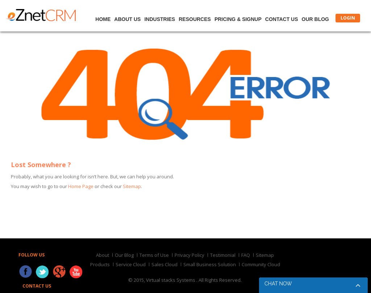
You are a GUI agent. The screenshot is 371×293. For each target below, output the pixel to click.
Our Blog (315, 19)
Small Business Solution (209, 264)
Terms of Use (154, 255)
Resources (195, 19)
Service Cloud (131, 264)
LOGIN (348, 18)
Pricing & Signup (238, 19)
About (102, 255)
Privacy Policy (189, 255)
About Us (127, 19)
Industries (159, 19)
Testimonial (222, 255)
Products (100, 264)
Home (103, 19)
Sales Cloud (164, 264)
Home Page (80, 186)
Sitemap (132, 186)
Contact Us (281, 19)
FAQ (245, 255)
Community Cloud (261, 264)
